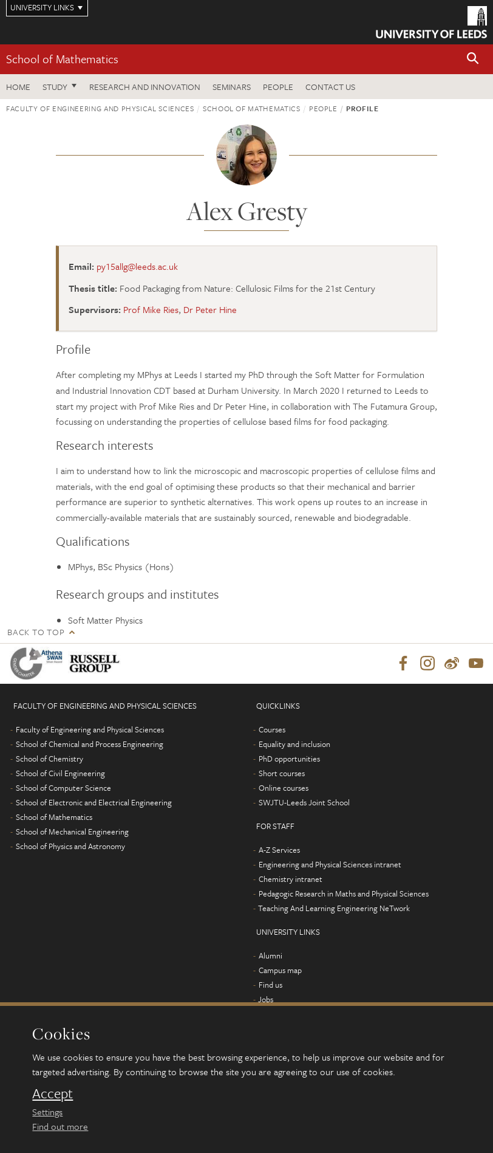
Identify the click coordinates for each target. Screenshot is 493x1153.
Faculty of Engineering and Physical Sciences (100, 108)
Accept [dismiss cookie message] (52, 1093)
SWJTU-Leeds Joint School (304, 802)
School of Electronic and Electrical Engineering (94, 802)
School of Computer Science (63, 788)
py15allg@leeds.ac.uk (137, 266)
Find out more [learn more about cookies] (60, 1126)
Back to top (35, 631)
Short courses (282, 773)
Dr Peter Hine (210, 309)
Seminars (231, 86)
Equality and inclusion (294, 744)
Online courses (283, 788)
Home (18, 86)
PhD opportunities (289, 758)
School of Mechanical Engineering (72, 831)
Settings (47, 1111)
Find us (270, 985)
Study (54, 86)
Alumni (270, 955)
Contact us (330, 86)
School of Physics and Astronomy (70, 846)
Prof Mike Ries (150, 309)
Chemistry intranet (290, 879)
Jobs (265, 999)
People (278, 86)
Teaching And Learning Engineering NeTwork (334, 908)
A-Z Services (279, 850)
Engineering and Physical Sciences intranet (330, 864)
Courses (272, 729)
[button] (473, 59)
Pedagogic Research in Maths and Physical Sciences (344, 893)
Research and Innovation (144, 86)
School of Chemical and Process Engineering (89, 744)
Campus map (280, 970)
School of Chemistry (49, 758)
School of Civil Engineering (60, 773)
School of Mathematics (62, 58)
